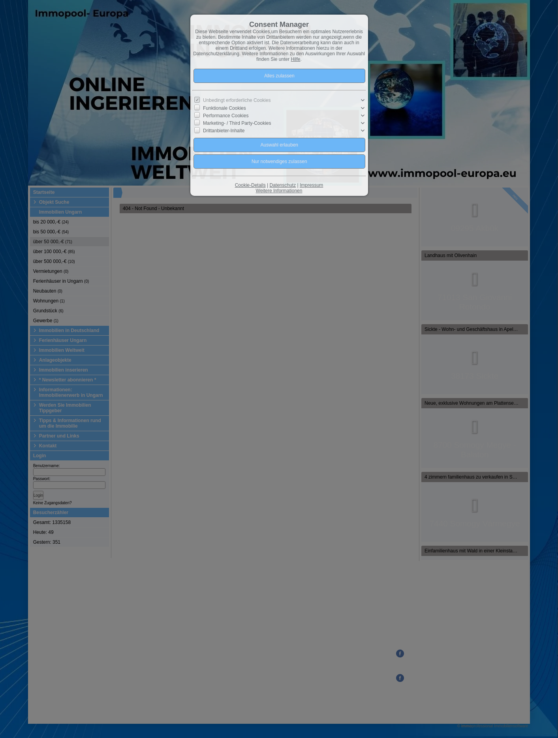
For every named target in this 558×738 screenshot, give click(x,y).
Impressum (311, 185)
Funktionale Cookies (224, 108)
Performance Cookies (225, 115)
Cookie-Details (250, 185)
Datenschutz (282, 185)
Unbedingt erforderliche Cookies (237, 100)
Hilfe (296, 59)
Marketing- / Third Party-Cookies (237, 123)
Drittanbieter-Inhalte (223, 130)
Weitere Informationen (279, 190)
